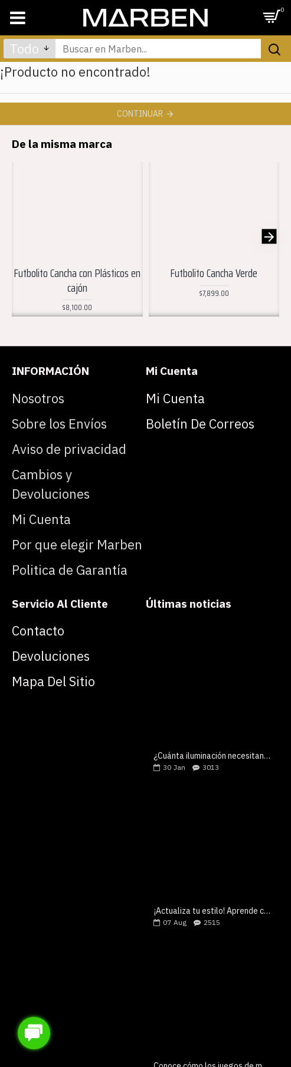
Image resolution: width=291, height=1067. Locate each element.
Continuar (140, 113)
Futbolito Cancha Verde (213, 273)
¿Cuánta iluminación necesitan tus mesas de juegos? (212, 756)
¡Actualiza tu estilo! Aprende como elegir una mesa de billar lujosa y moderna (212, 911)
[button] (268, 236)
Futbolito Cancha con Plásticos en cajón (77, 280)
